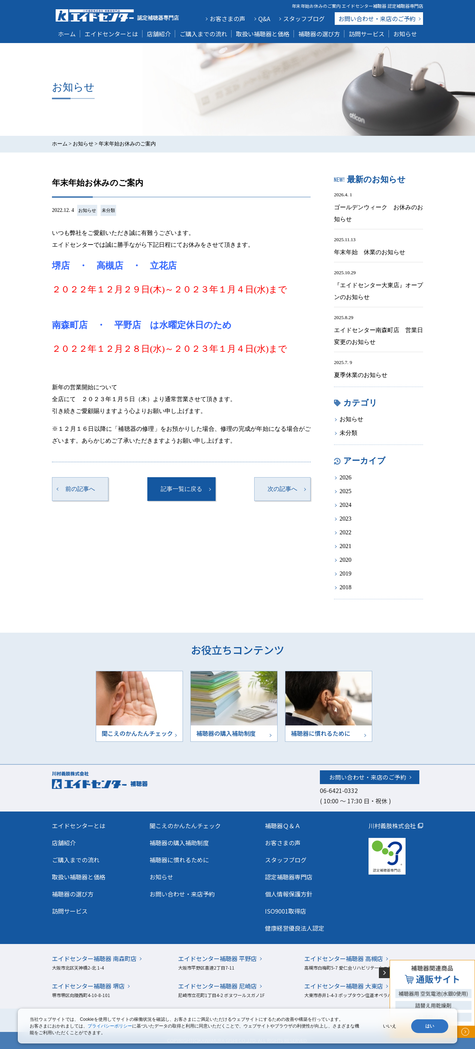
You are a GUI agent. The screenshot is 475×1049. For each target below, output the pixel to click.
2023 (345, 518)
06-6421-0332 (339, 790)
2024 (345, 505)
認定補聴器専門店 (288, 876)
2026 (345, 477)
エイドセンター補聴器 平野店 (217, 958)
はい (429, 1026)
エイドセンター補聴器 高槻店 (343, 958)
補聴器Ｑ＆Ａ (283, 825)
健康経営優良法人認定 (294, 928)
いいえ (389, 1026)
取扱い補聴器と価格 (262, 33)
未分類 (108, 210)
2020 (345, 560)
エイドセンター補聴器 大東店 (343, 985)
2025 (345, 491)
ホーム (67, 33)
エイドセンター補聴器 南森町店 (94, 958)
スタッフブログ (304, 18)
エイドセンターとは (111, 33)
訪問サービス (366, 33)
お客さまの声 (227, 18)
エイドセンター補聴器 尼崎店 (217, 985)
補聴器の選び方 (319, 33)
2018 (345, 587)
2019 (345, 573)
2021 (345, 546)
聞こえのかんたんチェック (185, 825)
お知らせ (405, 33)
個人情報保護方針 (288, 893)
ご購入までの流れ (203, 33)
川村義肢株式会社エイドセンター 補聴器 (115, 779)
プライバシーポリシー (110, 1026)
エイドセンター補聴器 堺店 (88, 985)
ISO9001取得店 (285, 911)
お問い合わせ (377, 18)
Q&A (264, 18)
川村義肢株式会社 (392, 825)
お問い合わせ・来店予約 (182, 893)
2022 (345, 532)
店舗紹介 (159, 33)
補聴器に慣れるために (179, 859)
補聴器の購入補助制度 (179, 842)
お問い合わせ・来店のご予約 (367, 777)
